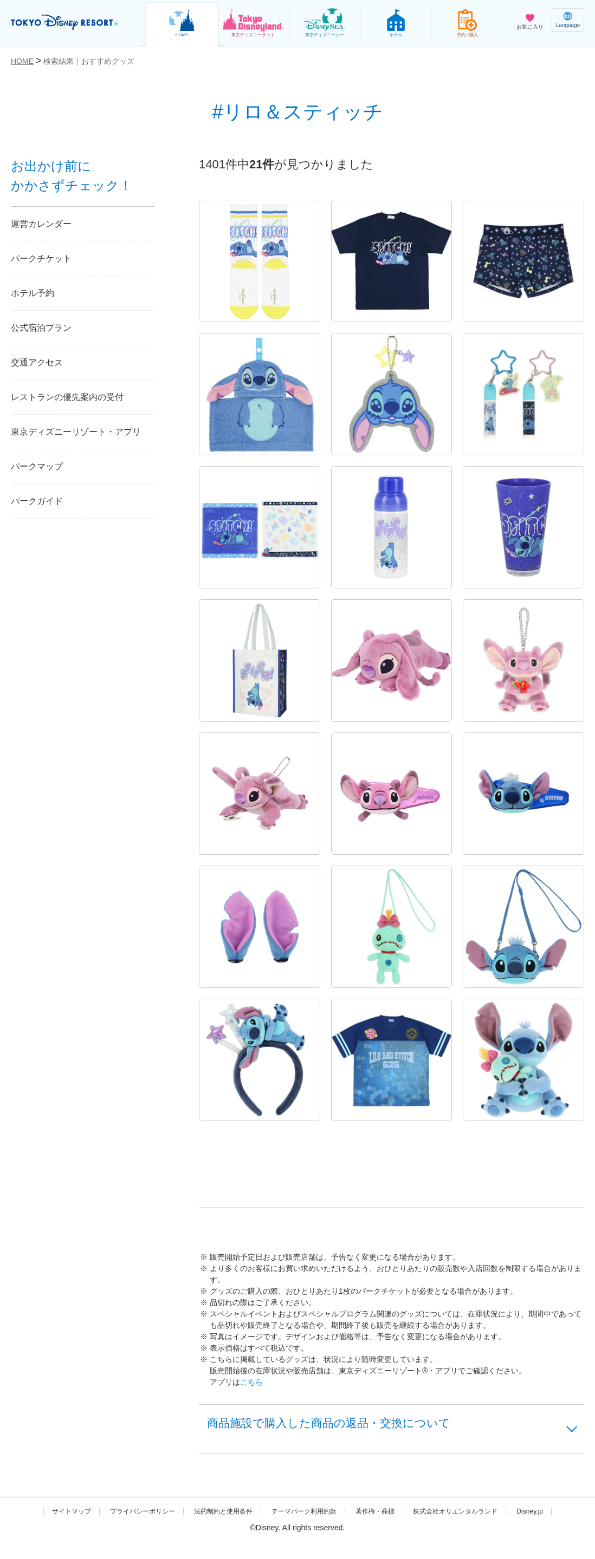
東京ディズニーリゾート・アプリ (76, 431)
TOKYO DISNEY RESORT (70, 22)
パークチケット (41, 258)
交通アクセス (37, 362)
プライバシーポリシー (148, 1516)
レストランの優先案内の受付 (67, 397)
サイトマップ (68, 1516)
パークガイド (37, 501)
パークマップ (37, 466)
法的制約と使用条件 (239, 1516)
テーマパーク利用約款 (329, 1516)
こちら (251, 1382)
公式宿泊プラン (41, 327)
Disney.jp (297, 1528)
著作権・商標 (409, 1516)
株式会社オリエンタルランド (500, 1516)
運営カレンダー (41, 223)
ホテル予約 (32, 293)
